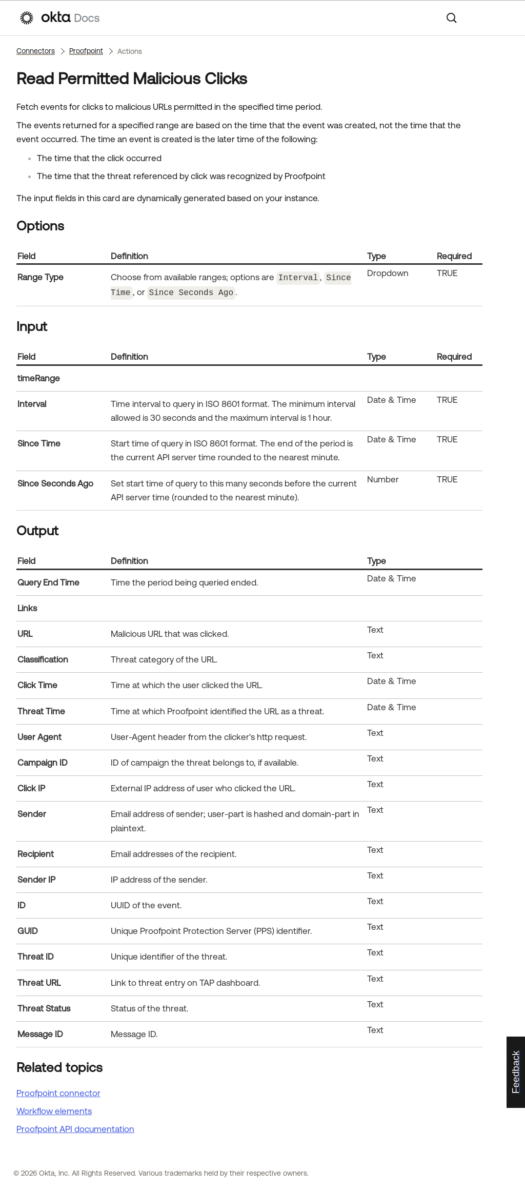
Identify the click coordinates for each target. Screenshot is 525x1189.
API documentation (75, 1127)
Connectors (35, 51)
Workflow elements (54, 1109)
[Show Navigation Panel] (501, 18)
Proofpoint (86, 51)
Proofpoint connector (58, 1091)
